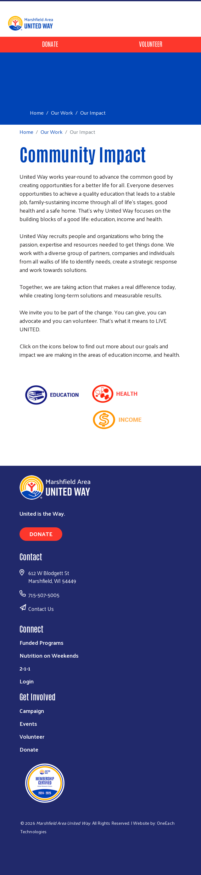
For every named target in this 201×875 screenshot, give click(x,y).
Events (28, 723)
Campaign (32, 710)
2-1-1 (25, 668)
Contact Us (41, 608)
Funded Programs (42, 642)
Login (27, 681)
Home (37, 113)
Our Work (62, 112)
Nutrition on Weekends (49, 655)
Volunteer (150, 44)
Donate (50, 44)
